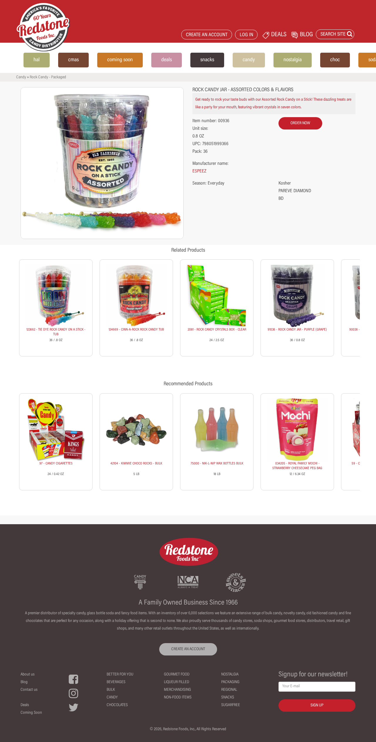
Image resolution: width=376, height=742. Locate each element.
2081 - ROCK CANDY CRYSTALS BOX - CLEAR (217, 329)
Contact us (29, 690)
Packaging (230, 682)
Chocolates (117, 705)
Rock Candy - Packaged (48, 77)
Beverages (116, 682)
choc (335, 60)
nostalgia (292, 60)
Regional (229, 690)
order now (300, 123)
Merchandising (177, 690)
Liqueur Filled (176, 682)
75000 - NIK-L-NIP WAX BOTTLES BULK (217, 463)
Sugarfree (230, 705)
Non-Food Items (178, 697)
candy (249, 60)
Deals (25, 705)
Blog (24, 682)
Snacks (227, 697)
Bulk (111, 690)
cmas (73, 60)
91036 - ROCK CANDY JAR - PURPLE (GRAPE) (297, 329)
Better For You (120, 675)
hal (36, 60)
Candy (21, 77)
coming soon (120, 60)
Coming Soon (31, 713)
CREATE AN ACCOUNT (207, 35)
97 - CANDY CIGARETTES (56, 463)
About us (28, 675)
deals (166, 60)
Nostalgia (230, 675)
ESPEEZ (199, 171)
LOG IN (246, 35)
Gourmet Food (176, 675)
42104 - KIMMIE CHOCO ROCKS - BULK (136, 463)
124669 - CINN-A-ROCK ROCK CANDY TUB (136, 329)
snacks (207, 60)
